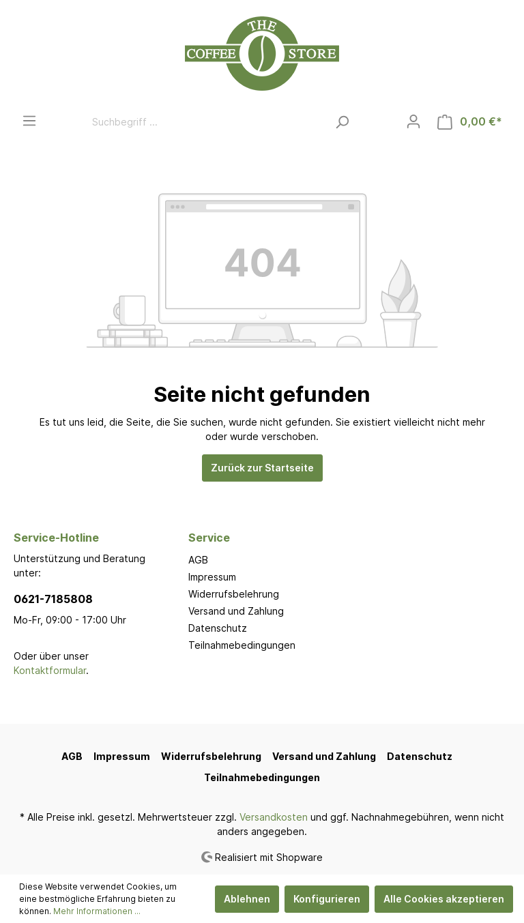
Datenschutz (217, 628)
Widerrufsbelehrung (233, 594)
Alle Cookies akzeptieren (443, 899)
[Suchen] (342, 122)
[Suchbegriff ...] (206, 122)
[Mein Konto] (413, 121)
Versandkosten (273, 817)
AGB (198, 560)
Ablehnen (247, 899)
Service (209, 537)
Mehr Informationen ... (97, 911)
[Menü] (29, 121)
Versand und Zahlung (236, 611)
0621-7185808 (53, 599)
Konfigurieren (326, 899)
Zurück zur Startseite (262, 467)
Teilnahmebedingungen (241, 645)
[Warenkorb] (469, 121)
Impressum (212, 577)
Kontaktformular (50, 670)
